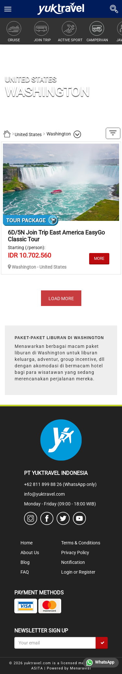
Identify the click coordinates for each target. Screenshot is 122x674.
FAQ (24, 572)
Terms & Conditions (80, 542)
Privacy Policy (75, 552)
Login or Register (78, 572)
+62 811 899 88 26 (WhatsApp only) (60, 484)
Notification (73, 562)
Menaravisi (80, 668)
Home (26, 542)
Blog (25, 562)
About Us (29, 552)
